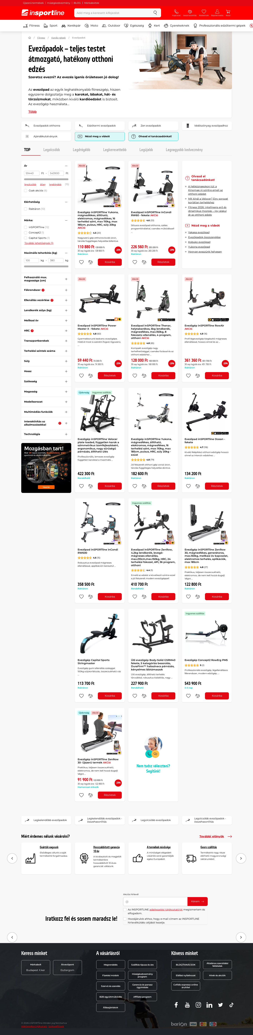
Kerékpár (71, 26)
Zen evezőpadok (146, 125)
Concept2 (36, 232)
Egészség (134, 26)
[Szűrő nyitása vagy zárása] (66, 166)
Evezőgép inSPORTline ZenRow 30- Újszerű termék (98, 761)
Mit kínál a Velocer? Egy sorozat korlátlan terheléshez (208, 200)
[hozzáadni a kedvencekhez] (81, 262)
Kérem (197, 901)
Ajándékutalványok (40, 136)
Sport (50, 26)
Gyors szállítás (209, 847)
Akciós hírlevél (131, 894)
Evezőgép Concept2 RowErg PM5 (206, 660)
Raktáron (37, 208)
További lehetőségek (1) (38, 243)
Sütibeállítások (56, 1026)
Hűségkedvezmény (58, 2)
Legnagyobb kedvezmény (184, 150)
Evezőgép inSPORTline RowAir (204, 327)
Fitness (31, 26)
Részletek (163, 262)
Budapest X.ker (35, 967)
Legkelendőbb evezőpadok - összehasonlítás (99, 820)
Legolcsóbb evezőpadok (151, 820)
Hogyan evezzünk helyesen (205, 251)
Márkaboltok (91, 2)
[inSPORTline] (43, 13)
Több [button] (32, 112)
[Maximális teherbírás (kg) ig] (55, 260)
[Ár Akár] (32, 173)
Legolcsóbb (51, 150)
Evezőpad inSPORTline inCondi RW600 (98, 551)
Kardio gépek (58, 37)
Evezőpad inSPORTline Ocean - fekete (205, 440)
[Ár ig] (56, 173)
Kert (154, 26)
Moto (91, 26)
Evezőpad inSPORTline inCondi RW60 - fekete (151, 214)
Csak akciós (38, 190)
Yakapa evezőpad (198, 232)
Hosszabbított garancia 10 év (106, 849)
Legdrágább (81, 150)
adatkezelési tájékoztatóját (166, 909)
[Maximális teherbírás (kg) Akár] (31, 260)
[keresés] (155, 12)
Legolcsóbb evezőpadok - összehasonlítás (205, 820)
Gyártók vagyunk (49, 847)
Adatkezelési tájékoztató (34, 1026)
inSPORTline (39, 227)
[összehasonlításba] (90, 262)
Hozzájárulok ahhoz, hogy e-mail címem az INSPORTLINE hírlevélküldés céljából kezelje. (163, 920)
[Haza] (29, 37)
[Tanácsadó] (43, 290)
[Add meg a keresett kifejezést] (111, 12)
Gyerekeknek (176, 26)
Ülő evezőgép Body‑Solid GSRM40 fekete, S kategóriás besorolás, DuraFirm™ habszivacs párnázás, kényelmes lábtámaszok (153, 664)
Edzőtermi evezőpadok (96, 125)
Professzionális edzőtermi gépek (219, 26)
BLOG (77, 2)
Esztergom (67, 967)
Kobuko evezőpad (199, 242)
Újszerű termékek (33, 2)
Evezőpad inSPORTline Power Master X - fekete (97, 327)
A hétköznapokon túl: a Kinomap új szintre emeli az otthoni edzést (205, 190)
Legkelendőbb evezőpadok (45, 820)
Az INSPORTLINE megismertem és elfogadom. (166, 911)
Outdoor (111, 26)
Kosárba (110, 262)
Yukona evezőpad (199, 246)
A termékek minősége (159, 847)
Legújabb (146, 150)
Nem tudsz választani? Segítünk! (153, 768)
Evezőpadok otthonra (42, 125)
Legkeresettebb (114, 150)
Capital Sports (39, 238)
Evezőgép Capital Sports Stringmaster (93, 661)
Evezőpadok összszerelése (204, 237)
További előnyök (215, 836)
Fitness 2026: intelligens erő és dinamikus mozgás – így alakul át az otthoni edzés (207, 211)
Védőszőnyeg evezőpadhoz (206, 125)
